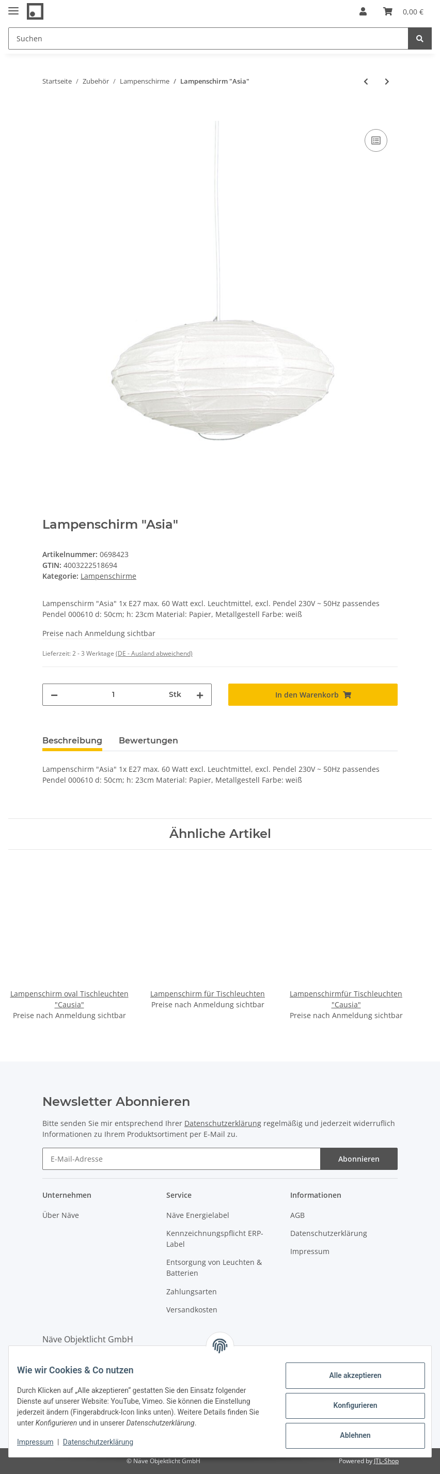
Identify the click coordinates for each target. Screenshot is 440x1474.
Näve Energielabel (197, 1215)
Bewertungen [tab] (148, 741)
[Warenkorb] (403, 11)
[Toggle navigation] (13, 6)
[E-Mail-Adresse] (181, 1159)
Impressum (309, 1251)
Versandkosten (191, 1309)
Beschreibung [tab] (72, 741)
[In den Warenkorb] (50, 115)
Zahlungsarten (191, 1291)
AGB (297, 1215)
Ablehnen (347, 1435)
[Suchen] (208, 38)
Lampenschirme (108, 576)
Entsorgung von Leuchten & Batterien (214, 1267)
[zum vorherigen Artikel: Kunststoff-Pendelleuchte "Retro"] (365, 81)
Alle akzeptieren (347, 1375)
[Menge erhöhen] (199, 694)
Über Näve (60, 1215)
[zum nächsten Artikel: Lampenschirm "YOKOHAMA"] (387, 81)
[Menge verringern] (54, 694)
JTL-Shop (386, 1460)
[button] (363, 11)
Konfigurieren (347, 1405)
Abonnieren (359, 1159)
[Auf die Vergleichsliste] (376, 140)
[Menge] (113, 694)
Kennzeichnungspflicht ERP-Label (214, 1238)
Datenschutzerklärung (222, 1123)
